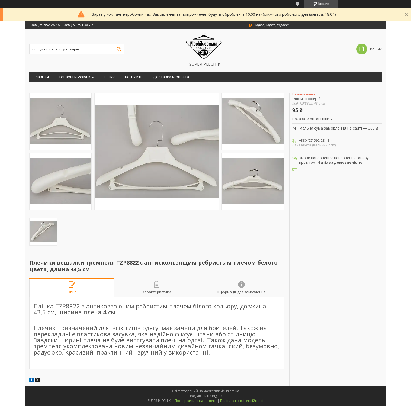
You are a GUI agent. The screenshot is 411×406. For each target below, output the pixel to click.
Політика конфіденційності (241, 400)
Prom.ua (232, 391)
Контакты (134, 77)
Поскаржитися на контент (196, 400)
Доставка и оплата (171, 77)
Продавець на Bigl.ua (205, 396)
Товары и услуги (74, 77)
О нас (109, 77)
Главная (41, 77)
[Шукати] (118, 49)
